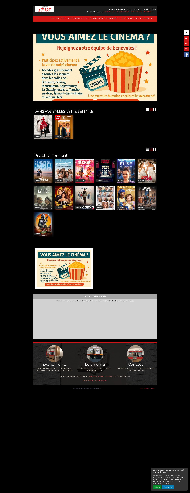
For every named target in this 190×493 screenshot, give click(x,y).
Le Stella (107, 11)
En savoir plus (167, 487)
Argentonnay (136, 11)
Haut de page (147, 388)
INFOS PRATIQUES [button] (144, 19)
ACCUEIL (55, 19)
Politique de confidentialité (94, 380)
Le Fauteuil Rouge (121, 11)
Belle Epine (148, 11)
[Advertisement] (95, 320)
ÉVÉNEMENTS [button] (111, 19)
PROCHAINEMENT (94, 19)
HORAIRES (79, 19)
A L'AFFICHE (66, 19)
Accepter (157, 487)
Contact (108, 376)
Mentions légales (96, 376)
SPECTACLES (128, 19)
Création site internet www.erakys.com (86, 388)
